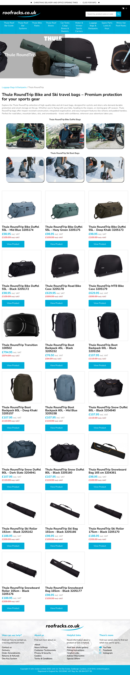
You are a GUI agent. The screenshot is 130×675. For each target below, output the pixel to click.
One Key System (9, 658)
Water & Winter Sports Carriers (79, 27)
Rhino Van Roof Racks (121, 24)
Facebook (107, 650)
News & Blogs (41, 647)
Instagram (108, 653)
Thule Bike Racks (37, 24)
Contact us (7, 647)
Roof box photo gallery (77, 647)
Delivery (6, 650)
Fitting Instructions (75, 650)
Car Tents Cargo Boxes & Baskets (65, 27)
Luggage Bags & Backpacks (93, 25)
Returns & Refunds (10, 655)
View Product (13, 244)
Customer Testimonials (45, 650)
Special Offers (73, 658)
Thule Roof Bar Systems (23, 25)
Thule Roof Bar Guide (9, 24)
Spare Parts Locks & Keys (107, 25)
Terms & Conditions (43, 658)
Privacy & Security (42, 653)
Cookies (38, 655)
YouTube (107, 647)
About (37, 644)
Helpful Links (73, 653)
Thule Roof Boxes (51, 24)
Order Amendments (11, 653)
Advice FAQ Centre (75, 655)
